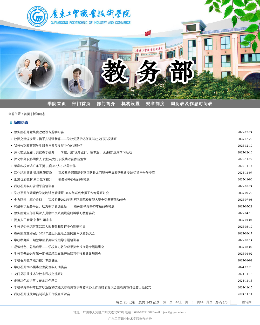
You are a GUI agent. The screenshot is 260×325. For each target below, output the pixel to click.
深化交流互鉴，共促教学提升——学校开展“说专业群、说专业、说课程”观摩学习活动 (73, 152)
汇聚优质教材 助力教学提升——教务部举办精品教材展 (52, 179)
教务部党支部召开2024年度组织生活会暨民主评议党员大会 (54, 233)
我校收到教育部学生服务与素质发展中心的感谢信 (48, 145)
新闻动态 (39, 114)
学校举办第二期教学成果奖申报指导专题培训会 (46, 240)
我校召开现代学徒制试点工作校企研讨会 (42, 294)
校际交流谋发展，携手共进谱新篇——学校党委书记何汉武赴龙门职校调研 (65, 139)
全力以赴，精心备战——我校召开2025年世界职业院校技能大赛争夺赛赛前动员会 (70, 199)
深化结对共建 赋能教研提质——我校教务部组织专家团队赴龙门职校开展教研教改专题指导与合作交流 (84, 172)
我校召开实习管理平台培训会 (34, 186)
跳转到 (247, 302)
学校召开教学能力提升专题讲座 (36, 260)
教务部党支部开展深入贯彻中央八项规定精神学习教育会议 (54, 213)
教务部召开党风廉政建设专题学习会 (39, 132)
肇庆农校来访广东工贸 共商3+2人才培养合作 (45, 166)
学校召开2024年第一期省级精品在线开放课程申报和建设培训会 (57, 253)
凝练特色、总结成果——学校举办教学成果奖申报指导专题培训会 (59, 247)
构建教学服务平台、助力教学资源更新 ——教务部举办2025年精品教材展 (64, 206)
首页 (27, 114)
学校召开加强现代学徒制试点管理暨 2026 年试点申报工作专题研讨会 (61, 193)
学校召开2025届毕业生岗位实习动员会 (40, 267)
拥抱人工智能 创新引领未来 (33, 220)
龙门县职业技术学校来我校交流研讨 (39, 274)
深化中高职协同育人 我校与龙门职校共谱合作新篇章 (50, 159)
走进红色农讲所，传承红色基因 (36, 280)
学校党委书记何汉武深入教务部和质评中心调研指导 (50, 226)
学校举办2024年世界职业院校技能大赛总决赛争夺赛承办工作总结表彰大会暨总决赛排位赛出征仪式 (82, 287)
